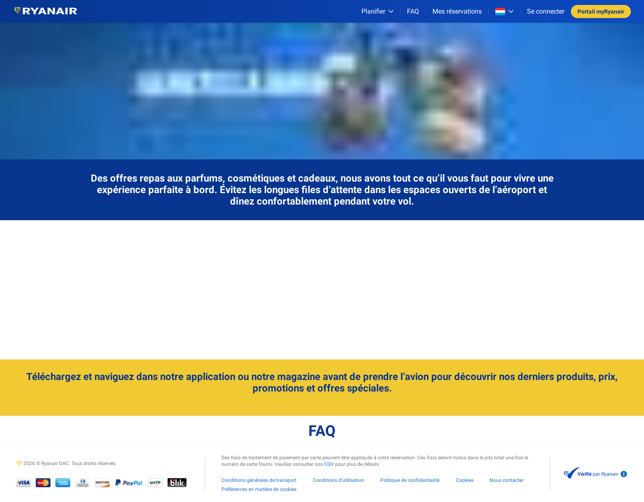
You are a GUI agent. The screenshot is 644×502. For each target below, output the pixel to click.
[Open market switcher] (504, 11)
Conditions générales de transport (259, 480)
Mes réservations (457, 11)
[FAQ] (413, 11)
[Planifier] (377, 11)
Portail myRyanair (600, 11)
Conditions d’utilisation (338, 480)
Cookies (465, 480)
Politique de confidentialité (409, 480)
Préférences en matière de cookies (259, 489)
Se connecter (545, 11)
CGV (329, 464)
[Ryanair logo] (46, 11)
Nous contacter (507, 480)
